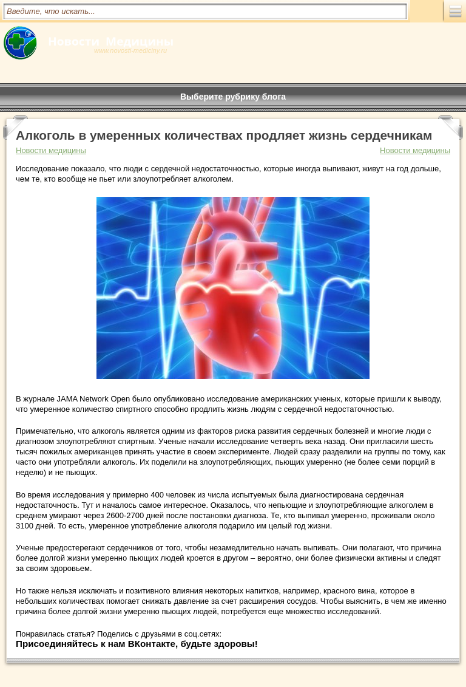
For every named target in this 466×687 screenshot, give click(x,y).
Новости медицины (415, 150)
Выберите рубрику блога (233, 96)
